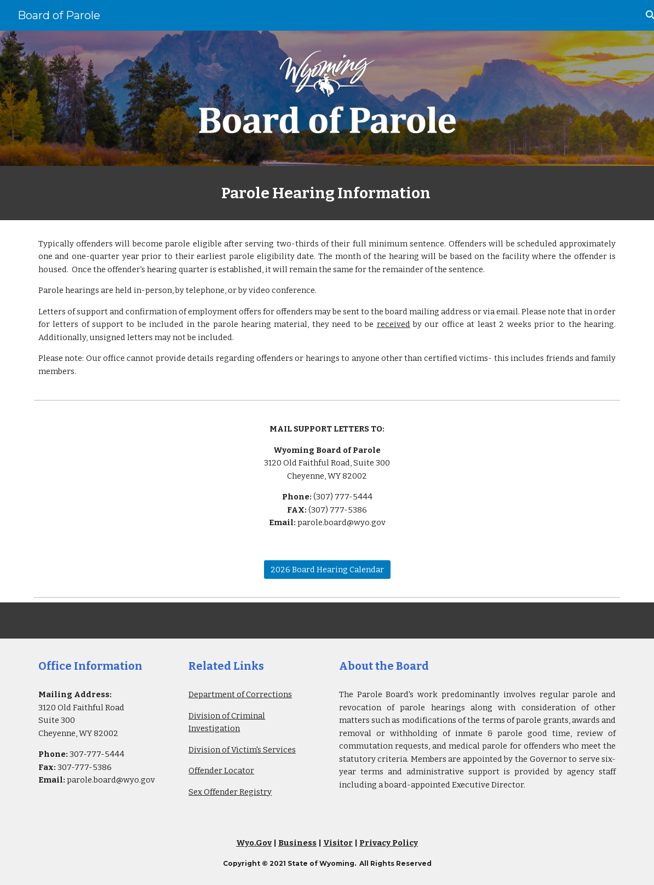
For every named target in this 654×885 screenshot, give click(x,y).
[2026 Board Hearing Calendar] (327, 570)
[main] (327, 193)
